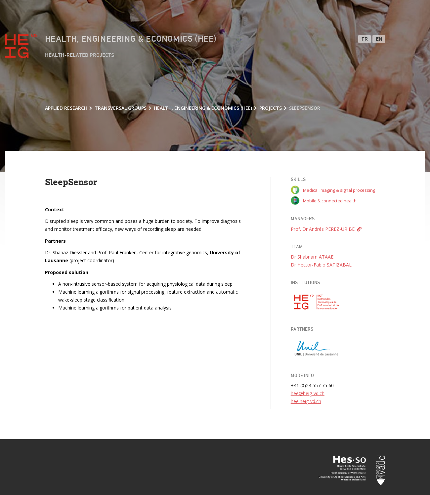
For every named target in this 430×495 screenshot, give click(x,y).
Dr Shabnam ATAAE (312, 257)
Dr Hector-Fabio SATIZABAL (321, 265)
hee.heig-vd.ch (306, 401)
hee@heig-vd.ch (307, 393)
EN (379, 39)
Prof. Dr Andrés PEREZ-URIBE (323, 229)
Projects (270, 108)
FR (365, 39)
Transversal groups (121, 108)
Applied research (66, 108)
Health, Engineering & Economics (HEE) (131, 39)
